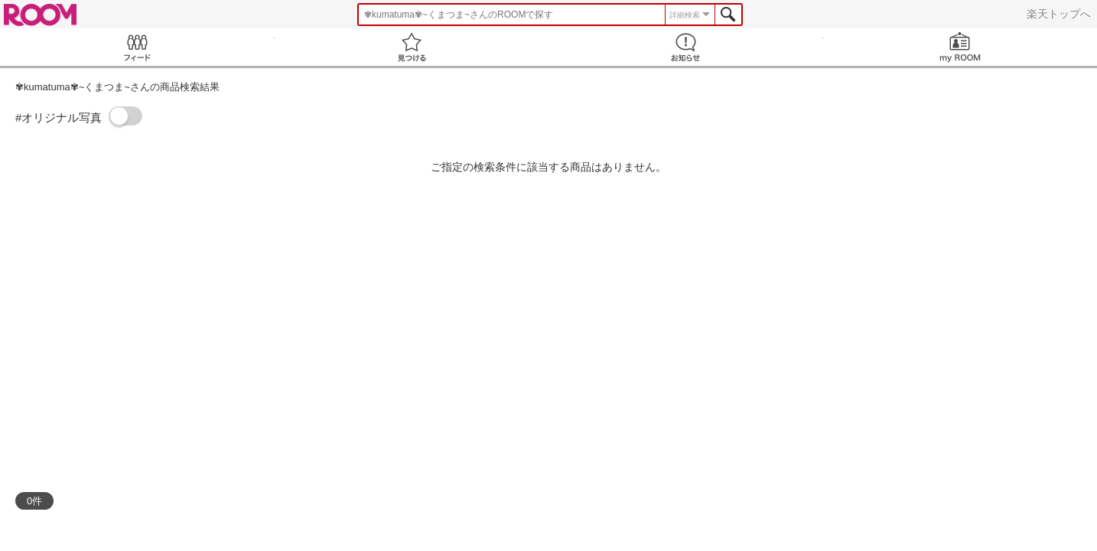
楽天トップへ (1059, 14)
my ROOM (960, 47)
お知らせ (685, 47)
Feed (137, 47)
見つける (412, 47)
